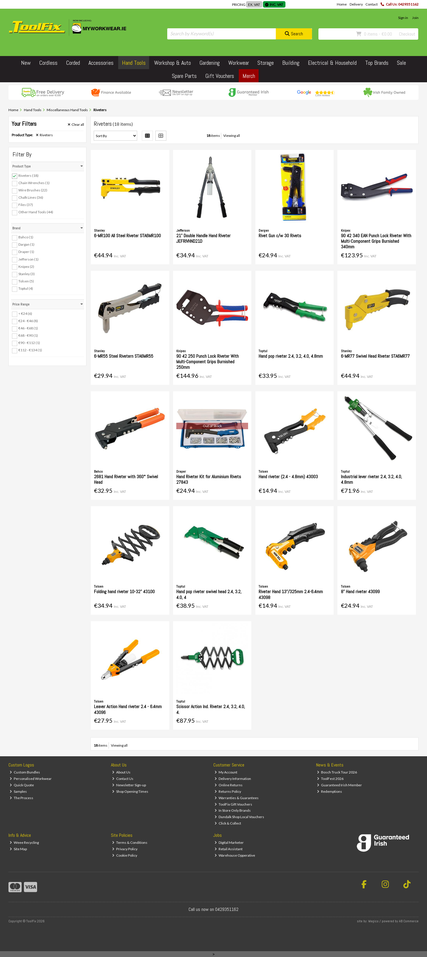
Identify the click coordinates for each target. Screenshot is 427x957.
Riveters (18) (28, 175)
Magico (373, 921)
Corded (73, 63)
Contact (371, 4)
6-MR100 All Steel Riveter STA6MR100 (127, 236)
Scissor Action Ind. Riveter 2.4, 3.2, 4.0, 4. (210, 709)
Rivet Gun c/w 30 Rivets (280, 236)
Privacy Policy (124, 849)
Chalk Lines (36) (30, 197)
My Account (226, 772)
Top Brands (376, 63)
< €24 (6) (25, 313)
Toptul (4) (25, 288)
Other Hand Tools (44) (35, 212)
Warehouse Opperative (235, 855)
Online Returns (229, 785)
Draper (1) (26, 251)
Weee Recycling (24, 842)
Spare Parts (184, 76)
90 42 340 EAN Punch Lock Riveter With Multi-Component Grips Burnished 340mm (376, 241)
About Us (121, 772)
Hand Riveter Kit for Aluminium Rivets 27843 (208, 479)
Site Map (18, 849)
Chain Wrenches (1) (34, 183)
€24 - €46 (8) (28, 321)
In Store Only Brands (233, 810)
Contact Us (122, 778)
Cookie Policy (124, 855)
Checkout (407, 34)
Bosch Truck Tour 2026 (337, 772)
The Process (21, 798)
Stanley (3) (26, 274)
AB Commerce (409, 921)
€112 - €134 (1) (30, 350)
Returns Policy (228, 791)
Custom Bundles (25, 772)
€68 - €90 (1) (28, 335)
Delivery (356, 4)
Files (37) (25, 204)
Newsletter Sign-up (129, 785)
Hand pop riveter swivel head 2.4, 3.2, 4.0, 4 (208, 594)
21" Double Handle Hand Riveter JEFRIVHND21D (203, 238)
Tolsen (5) (26, 281)
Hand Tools (134, 63)
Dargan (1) (26, 244)
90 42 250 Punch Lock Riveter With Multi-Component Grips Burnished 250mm (207, 361)
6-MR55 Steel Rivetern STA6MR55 (123, 356)
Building (290, 63)
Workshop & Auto (172, 63)
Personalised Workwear (31, 778)
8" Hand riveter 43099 (360, 591)
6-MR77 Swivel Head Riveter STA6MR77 (375, 356)
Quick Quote (22, 785)
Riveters (44, 135)
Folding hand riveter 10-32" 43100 (124, 591)
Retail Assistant (229, 849)
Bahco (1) (25, 237)
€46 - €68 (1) (28, 328)
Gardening (209, 63)
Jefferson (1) (28, 259)
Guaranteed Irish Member (339, 785)
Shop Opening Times (130, 791)
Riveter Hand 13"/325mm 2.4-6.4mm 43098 (291, 594)
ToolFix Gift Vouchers (233, 804)
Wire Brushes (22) (32, 190)
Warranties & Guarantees (237, 798)
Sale (401, 63)
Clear (76, 125)
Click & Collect (228, 823)
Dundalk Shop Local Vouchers (239, 817)
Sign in (403, 17)
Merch (249, 76)
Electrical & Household (332, 63)
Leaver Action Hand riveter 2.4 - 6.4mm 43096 (128, 709)
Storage (265, 63)
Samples (18, 791)
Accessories (101, 63)
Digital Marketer (229, 842)
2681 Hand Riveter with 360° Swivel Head (126, 479)
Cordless (48, 63)
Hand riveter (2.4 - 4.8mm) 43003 (288, 477)
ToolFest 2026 (330, 778)
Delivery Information (233, 778)
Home (342, 4)
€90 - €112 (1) (29, 342)
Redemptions (329, 791)
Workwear (238, 63)
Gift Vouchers (219, 76)
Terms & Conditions (129, 842)
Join (415, 17)
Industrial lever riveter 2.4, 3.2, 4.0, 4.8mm (371, 479)
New (26, 63)
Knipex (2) (26, 266)
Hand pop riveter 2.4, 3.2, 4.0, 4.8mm (291, 356)
